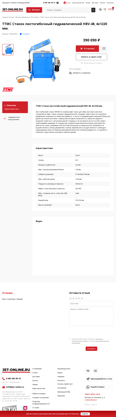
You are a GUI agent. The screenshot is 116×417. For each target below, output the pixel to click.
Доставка (95, 3)
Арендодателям (63, 392)
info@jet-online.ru (15, 387)
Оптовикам (61, 388)
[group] (38, 60)
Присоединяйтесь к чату (101, 379)
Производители (63, 369)
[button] (7, 40)
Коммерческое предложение (14, 118)
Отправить (91, 349)
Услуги (88, 3)
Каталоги (61, 380)
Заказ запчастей (78, 3)
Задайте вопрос (98, 387)
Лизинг (35, 385)
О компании (37, 369)
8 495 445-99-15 (49, 3)
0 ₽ (111, 9)
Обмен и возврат (39, 394)
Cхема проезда (91, 400)
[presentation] (86, 331)
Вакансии (61, 396)
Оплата (102, 3)
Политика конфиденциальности (40, 402)
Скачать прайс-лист (65, 384)
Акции (68, 3)
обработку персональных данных (87, 340)
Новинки (60, 377)
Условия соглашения (40, 398)
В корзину (89, 48)
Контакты (110, 3)
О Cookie (35, 408)
